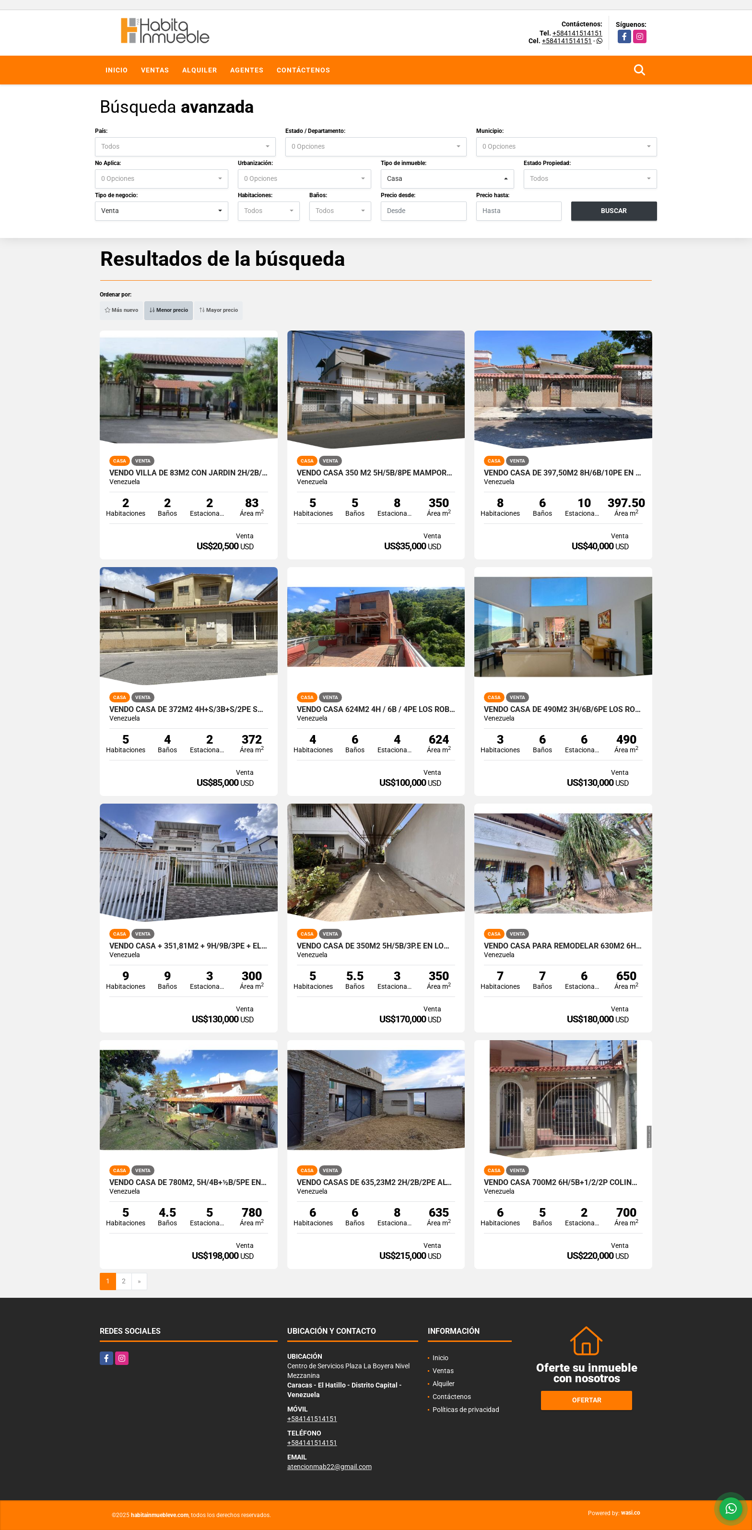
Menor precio (168, 310)
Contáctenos (303, 70)
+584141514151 (577, 33)
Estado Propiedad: (547, 163)
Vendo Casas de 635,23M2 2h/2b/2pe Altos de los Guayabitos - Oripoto (376, 1182)
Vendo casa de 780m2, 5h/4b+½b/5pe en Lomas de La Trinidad (188, 1182)
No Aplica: (108, 163)
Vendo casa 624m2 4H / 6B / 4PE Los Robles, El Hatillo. (376, 709)
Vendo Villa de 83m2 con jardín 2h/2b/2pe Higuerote (188, 473)
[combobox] (185, 146)
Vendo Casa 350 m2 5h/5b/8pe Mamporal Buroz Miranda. (376, 473)
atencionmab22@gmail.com (329, 1467)
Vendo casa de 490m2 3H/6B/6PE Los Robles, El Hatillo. (563, 709)
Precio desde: (398, 195)
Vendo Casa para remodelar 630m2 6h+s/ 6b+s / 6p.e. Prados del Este (563, 946)
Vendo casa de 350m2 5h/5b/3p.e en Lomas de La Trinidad (376, 946)
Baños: (318, 195)
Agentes (247, 70)
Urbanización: (255, 163)
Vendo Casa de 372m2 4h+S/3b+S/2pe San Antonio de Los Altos (188, 709)
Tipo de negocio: (116, 195)
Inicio (117, 70)
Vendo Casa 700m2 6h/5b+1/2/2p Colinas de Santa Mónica (563, 1182)
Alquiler (199, 70)
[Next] (139, 1281)
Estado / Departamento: (315, 131)
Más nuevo (121, 310)
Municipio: (490, 131)
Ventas (155, 70)
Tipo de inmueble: (403, 163)
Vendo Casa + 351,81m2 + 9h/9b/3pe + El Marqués (188, 946)
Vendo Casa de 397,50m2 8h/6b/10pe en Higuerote (563, 473)
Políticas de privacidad (466, 1409)
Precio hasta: (492, 195)
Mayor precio (218, 310)
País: (101, 131)
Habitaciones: (255, 195)
